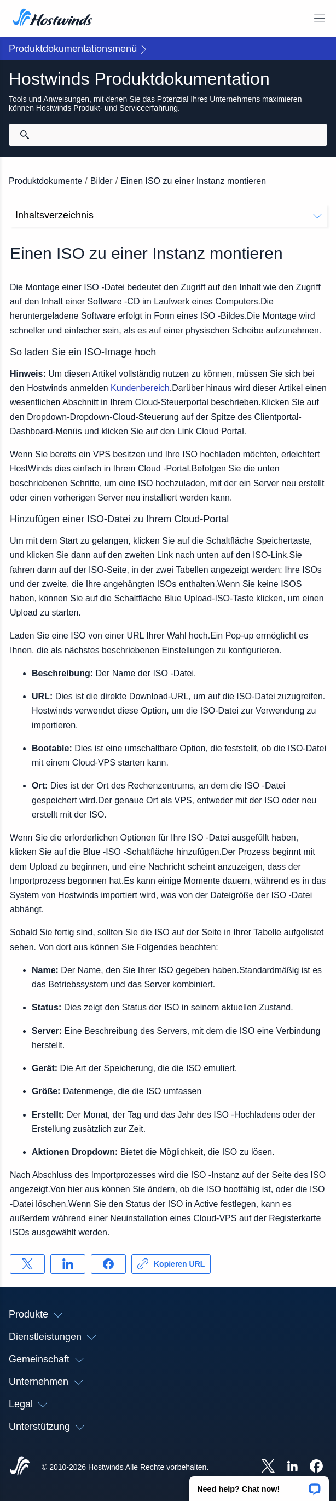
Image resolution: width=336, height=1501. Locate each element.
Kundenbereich (140, 388)
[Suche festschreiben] (24, 135)
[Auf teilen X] (27, 1264)
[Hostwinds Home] (20, 1467)
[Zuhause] (53, 19)
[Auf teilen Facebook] (108, 1264)
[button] (259, 1485)
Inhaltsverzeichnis (168, 215)
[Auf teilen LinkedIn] (67, 1264)
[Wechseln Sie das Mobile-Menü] (319, 18)
